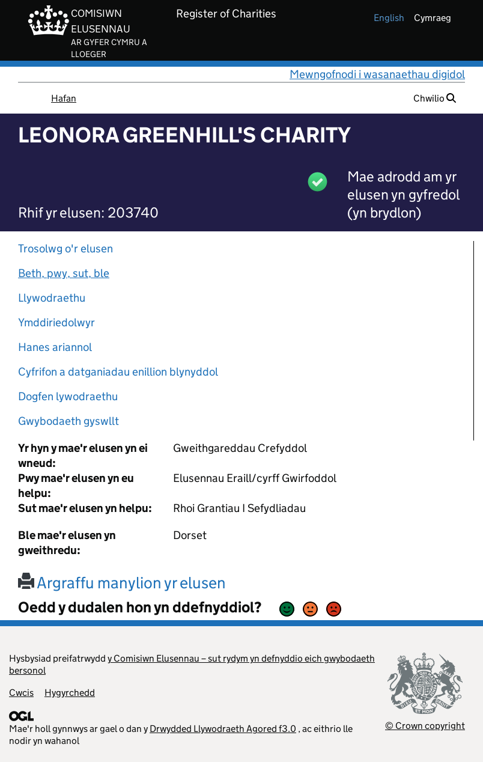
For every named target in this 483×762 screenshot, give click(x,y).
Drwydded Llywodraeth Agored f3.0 (223, 728)
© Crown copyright (425, 725)
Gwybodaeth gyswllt (68, 421)
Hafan (63, 98)
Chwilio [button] (434, 98)
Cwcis (21, 692)
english (389, 17)
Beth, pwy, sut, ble (63, 273)
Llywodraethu (51, 298)
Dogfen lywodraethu (68, 396)
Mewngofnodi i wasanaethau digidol (377, 74)
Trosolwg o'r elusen (65, 248)
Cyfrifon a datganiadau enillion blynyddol (118, 372)
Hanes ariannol (55, 347)
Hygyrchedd (69, 692)
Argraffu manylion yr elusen (122, 583)
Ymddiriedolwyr (56, 322)
